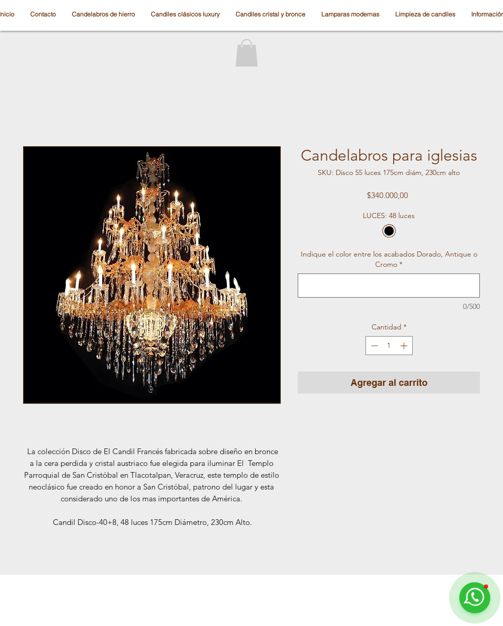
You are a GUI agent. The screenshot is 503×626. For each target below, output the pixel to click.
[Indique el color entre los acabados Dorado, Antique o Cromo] (388, 285)
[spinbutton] (389, 346)
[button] (246, 53)
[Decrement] (373, 346)
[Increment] (404, 346)
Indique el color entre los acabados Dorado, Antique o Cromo (389, 259)
